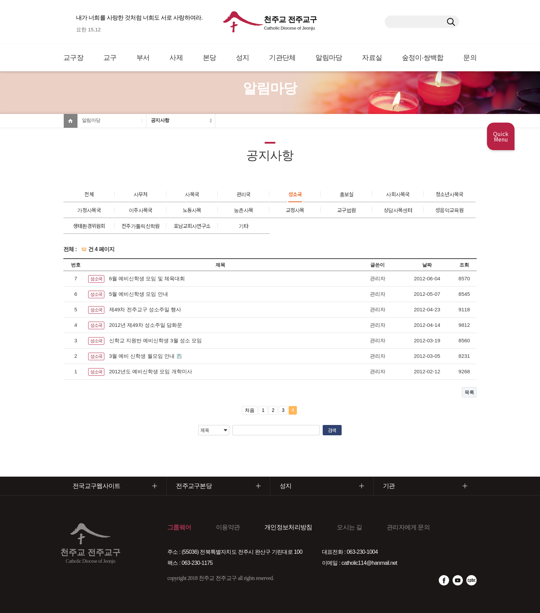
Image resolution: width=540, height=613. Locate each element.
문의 (470, 57)
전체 (89, 194)
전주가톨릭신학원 (140, 225)
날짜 (427, 265)
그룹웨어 (179, 527)
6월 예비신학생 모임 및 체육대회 (147, 278)
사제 (176, 57)
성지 (242, 57)
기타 (243, 225)
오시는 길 (349, 527)
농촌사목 (243, 210)
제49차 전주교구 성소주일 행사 (145, 309)
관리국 (244, 194)
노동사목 (192, 210)
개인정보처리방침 (288, 527)
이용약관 (228, 527)
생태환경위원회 (89, 225)
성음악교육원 (449, 210)
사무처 (141, 194)
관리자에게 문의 (408, 527)
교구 (110, 57)
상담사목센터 (398, 210)
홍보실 (347, 194)
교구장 (73, 57)
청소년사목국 (450, 194)
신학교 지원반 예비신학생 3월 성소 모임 (155, 340)
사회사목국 (398, 194)
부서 (143, 57)
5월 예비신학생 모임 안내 (138, 294)
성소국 (295, 194)
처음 (250, 410)
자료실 (372, 57)
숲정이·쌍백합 (423, 57)
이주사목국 (141, 210)
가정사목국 (89, 210)
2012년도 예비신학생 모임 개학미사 (150, 371)
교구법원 (346, 210)
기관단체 (282, 57)
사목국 (192, 194)
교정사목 (295, 210)
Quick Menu (500, 136)
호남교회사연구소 (192, 225)
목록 (469, 392)
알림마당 (328, 57)
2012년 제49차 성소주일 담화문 (146, 325)
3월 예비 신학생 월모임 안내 (142, 356)
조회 (464, 265)
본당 (209, 57)
